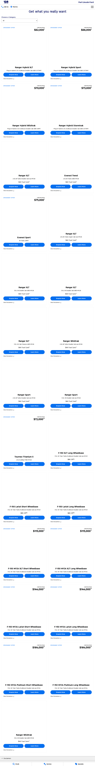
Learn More (34, 75)
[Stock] (16, 764)
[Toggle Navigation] (92, 7)
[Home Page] (6, 2)
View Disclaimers (8, 78)
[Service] (47, 764)
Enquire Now (13, 75)
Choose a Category (19, 19)
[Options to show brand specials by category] (19, 21)
